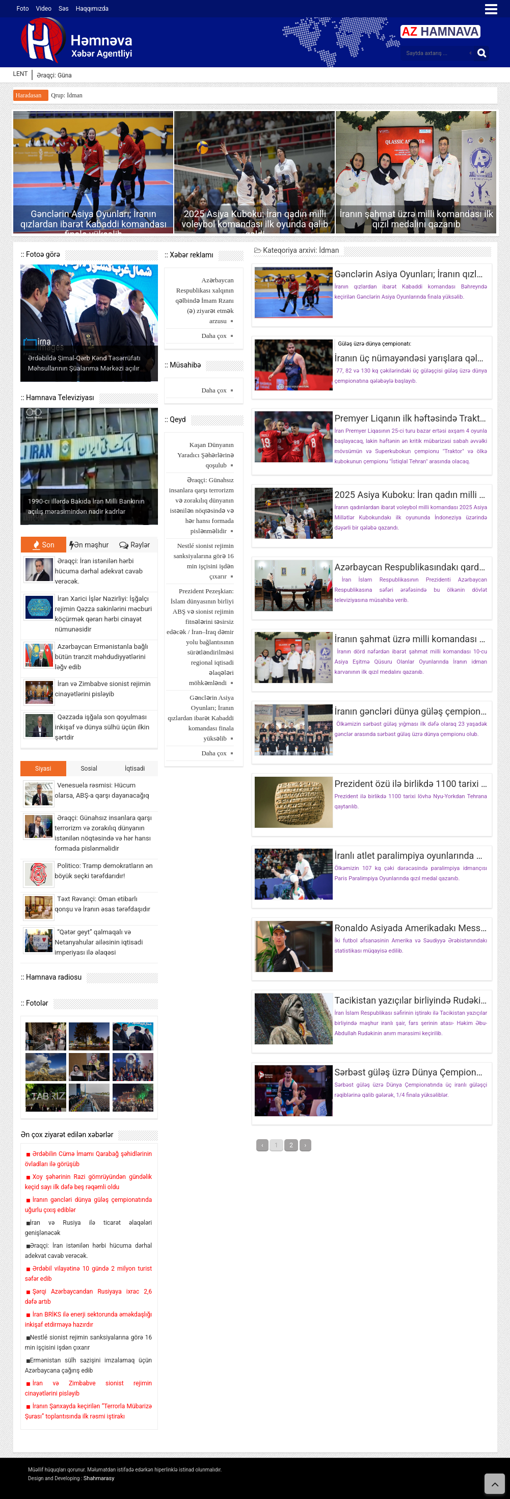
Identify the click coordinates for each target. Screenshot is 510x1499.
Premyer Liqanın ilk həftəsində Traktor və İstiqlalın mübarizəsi (410, 418)
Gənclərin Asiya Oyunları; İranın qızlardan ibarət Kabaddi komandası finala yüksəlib (93, 224)
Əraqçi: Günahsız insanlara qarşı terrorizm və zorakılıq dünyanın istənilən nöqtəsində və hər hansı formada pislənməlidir (201, 505)
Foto (23, 8)
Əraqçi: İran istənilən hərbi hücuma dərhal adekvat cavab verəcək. (99, 571)
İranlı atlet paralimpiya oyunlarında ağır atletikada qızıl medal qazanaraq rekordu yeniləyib (410, 856)
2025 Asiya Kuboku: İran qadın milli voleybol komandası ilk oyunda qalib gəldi (255, 224)
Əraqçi (46, 75)
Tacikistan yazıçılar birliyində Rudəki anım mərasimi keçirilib (410, 1000)
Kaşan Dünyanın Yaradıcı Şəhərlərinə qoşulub (205, 455)
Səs (64, 8)
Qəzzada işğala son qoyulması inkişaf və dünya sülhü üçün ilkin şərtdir (102, 727)
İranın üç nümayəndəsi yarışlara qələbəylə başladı (410, 358)
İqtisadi (135, 768)
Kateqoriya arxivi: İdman (296, 250)
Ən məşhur (89, 545)
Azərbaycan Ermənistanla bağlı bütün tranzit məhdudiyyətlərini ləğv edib (101, 657)
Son (44, 545)
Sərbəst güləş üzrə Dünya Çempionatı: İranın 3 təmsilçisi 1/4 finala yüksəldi (410, 1072)
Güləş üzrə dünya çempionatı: (374, 343)
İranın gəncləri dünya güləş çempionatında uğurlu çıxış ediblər (410, 711)
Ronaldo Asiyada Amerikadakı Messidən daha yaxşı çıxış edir (410, 928)
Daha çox (213, 335)
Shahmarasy (99, 1478)
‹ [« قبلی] (262, 1145)
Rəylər (134, 545)
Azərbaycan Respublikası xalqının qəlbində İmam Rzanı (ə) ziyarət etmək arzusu (205, 300)
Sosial (88, 768)
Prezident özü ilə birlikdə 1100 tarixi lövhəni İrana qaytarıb (410, 784)
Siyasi (43, 768)
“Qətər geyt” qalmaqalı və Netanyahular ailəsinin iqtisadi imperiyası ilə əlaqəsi (99, 942)
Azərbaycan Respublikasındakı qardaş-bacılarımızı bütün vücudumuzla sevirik (410, 567)
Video (44, 8)
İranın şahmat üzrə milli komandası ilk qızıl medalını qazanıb (416, 218)
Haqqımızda (92, 8)
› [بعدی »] (306, 1145)
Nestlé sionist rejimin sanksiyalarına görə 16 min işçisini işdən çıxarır (204, 561)
